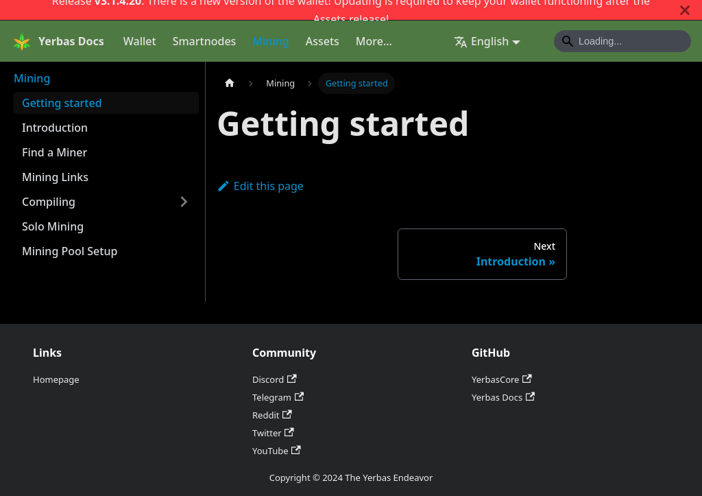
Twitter (273, 433)
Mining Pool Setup (69, 251)
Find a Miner (54, 152)
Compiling (48, 201)
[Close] (685, 10)
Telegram (278, 397)
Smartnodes (205, 41)
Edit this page (260, 185)
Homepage (56, 379)
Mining (270, 41)
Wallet (139, 41)
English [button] (481, 41)
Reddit (272, 415)
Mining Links (55, 177)
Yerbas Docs (503, 397)
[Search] (622, 41)
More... (374, 41)
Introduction (55, 127)
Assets (329, 19)
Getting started (62, 102)
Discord (274, 379)
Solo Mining (53, 226)
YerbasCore (502, 379)
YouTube (276, 451)
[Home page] (230, 83)
